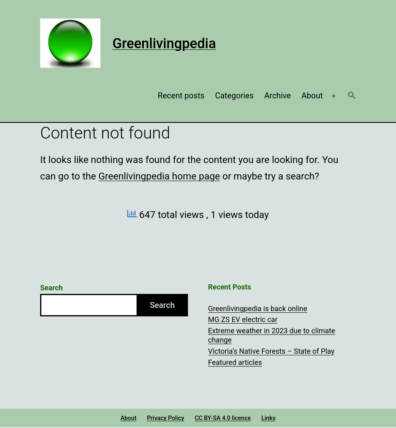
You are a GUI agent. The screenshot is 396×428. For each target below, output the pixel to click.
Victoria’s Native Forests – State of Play (271, 351)
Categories (234, 95)
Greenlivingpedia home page (159, 176)
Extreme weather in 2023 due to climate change (271, 335)
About (312, 95)
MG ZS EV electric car (243, 319)
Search (51, 287)
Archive (277, 95)
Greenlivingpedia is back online (257, 308)
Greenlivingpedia (164, 43)
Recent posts (181, 95)
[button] (352, 96)
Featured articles (235, 362)
